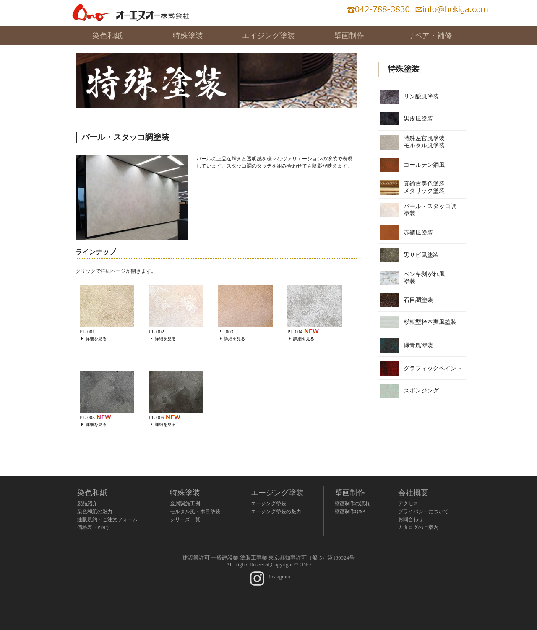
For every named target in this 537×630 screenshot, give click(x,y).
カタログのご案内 (418, 527)
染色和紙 (107, 35)
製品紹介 (87, 503)
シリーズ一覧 (185, 519)
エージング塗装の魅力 (276, 511)
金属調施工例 (185, 503)
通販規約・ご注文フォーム (107, 519)
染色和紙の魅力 (94, 511)
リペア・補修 (429, 35)
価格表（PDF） (94, 527)
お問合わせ (410, 519)
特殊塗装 (188, 35)
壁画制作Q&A (350, 511)
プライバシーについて (423, 511)
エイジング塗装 (268, 35)
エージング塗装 (277, 492)
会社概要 (413, 492)
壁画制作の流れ (352, 503)
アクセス (408, 503)
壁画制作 (349, 35)
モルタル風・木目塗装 (195, 511)
